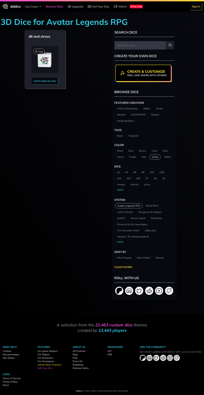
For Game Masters (48, 351)
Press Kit (77, 361)
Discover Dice (54, 6)
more (120, 189)
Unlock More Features (50, 364)
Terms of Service (12, 378)
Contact (7, 351)
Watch (120, 6)
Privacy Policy (10, 381)
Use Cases (33, 6)
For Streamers (45, 357)
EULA (6, 385)
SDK (110, 354)
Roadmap (78, 364)
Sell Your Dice (98, 6)
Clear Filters (123, 267)
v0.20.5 (100, 391)
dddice (79, 391)
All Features (79, 351)
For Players (44, 354)
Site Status (9, 357)
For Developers (46, 361)
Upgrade (75, 6)
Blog (75, 354)
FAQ (75, 357)
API (109, 351)
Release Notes (81, 368)
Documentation (11, 354)
